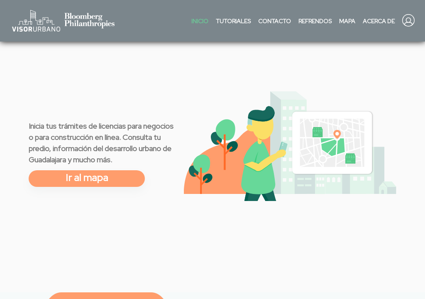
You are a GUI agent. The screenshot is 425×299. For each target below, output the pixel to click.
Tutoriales (233, 21)
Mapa (347, 21)
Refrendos (315, 21)
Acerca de (379, 21)
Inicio (199, 21)
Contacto (274, 21)
